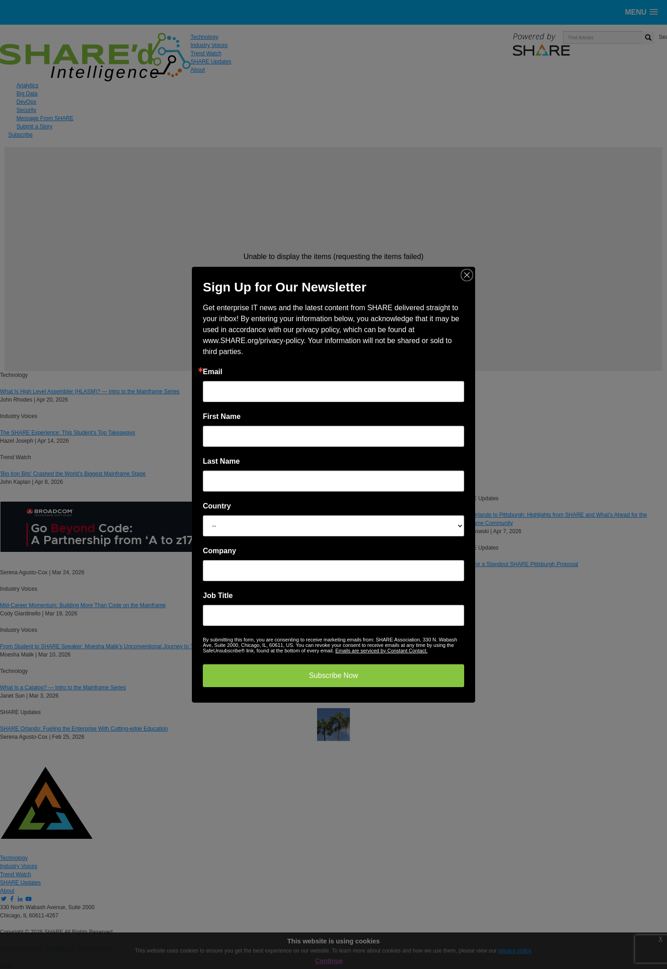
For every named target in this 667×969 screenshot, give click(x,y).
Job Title (218, 595)
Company (219, 551)
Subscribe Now (333, 675)
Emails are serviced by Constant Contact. (381, 650)
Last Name (221, 461)
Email (212, 372)
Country (217, 506)
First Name (222, 416)
